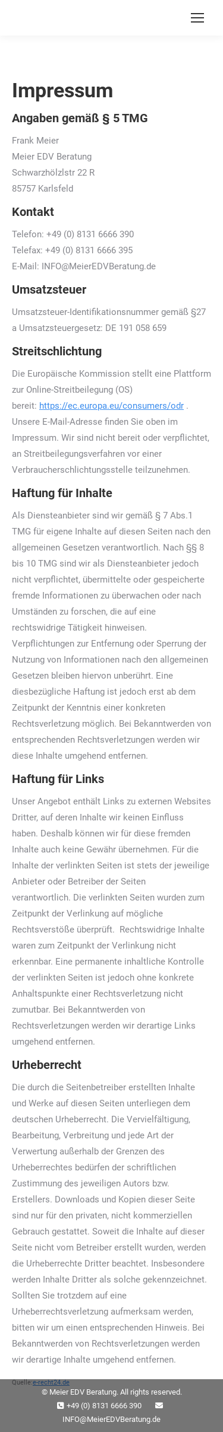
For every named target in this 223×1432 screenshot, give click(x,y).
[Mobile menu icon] (197, 18)
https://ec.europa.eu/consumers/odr (111, 405)
